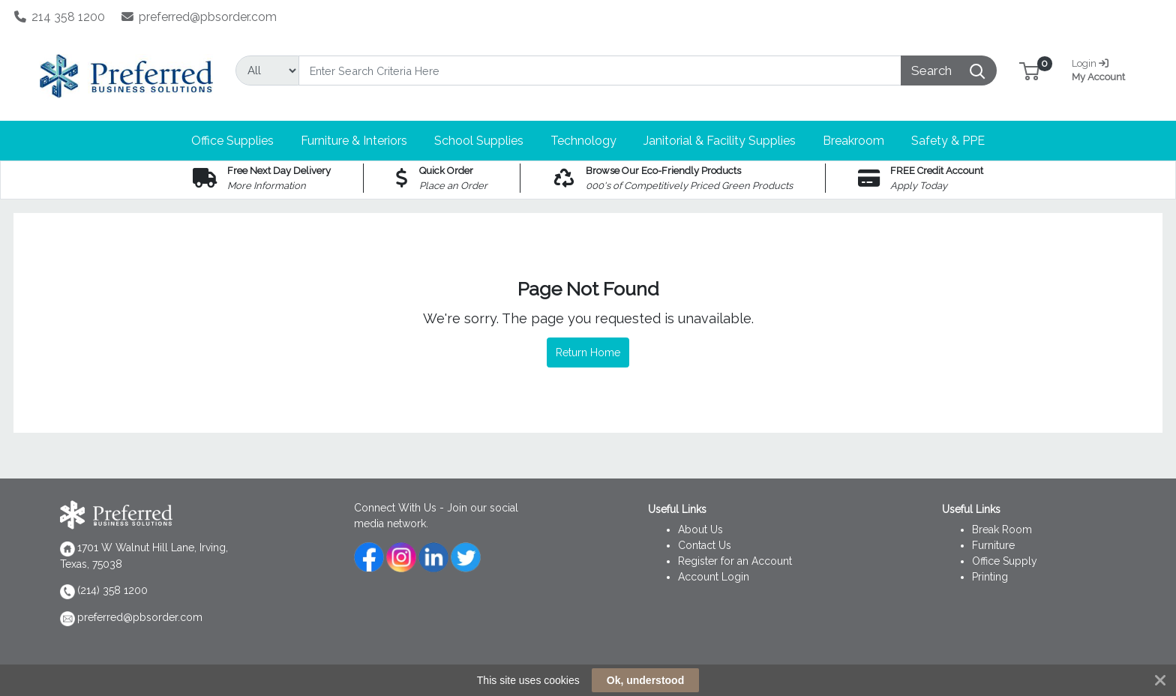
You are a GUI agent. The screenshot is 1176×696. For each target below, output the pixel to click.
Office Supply (1004, 561)
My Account (1104, 68)
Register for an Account (735, 561)
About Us (700, 530)
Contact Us (704, 545)
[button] (1029, 70)
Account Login (713, 577)
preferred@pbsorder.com (200, 17)
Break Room (1002, 530)
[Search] (600, 71)
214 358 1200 (60, 17)
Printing (990, 577)
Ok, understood (645, 680)
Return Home (588, 352)
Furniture (993, 545)
